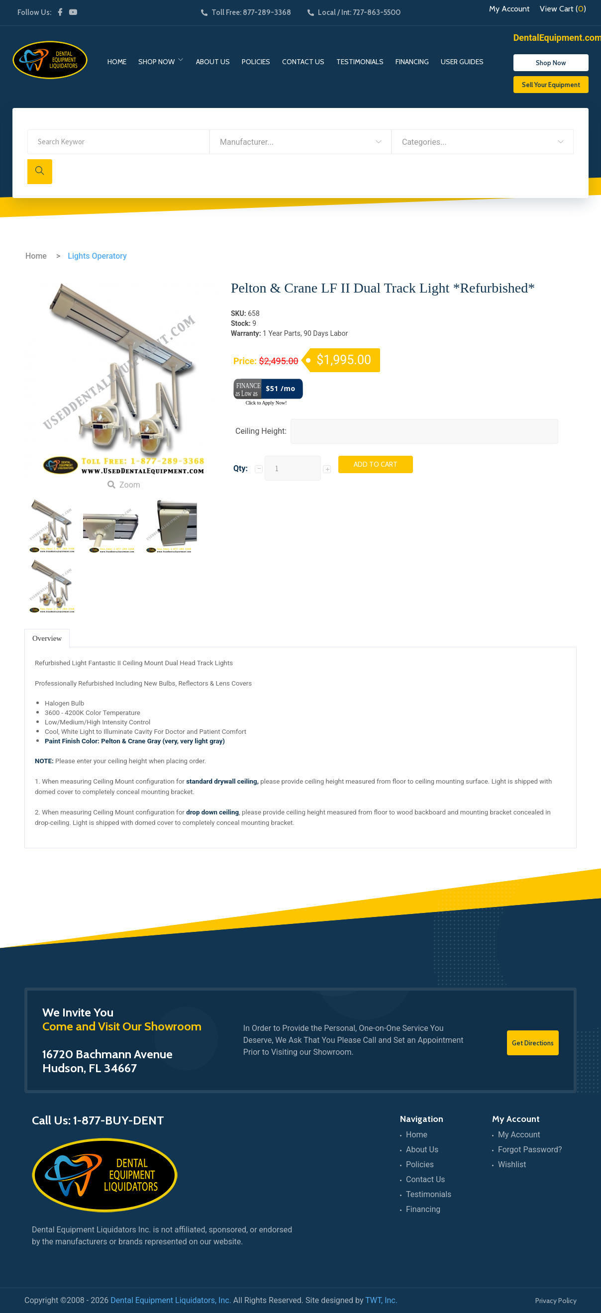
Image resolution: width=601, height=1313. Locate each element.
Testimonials (360, 61)
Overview (47, 638)
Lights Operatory (97, 256)
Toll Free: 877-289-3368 (246, 12)
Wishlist (512, 1164)
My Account (509, 8)
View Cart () (563, 8)
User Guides (462, 61)
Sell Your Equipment (551, 85)
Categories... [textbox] (424, 142)
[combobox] (300, 141)
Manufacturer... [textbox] (247, 142)
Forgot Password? (530, 1149)
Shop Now (156, 61)
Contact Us (303, 61)
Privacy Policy (556, 1300)
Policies (256, 61)
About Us (213, 61)
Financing (412, 61)
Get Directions (533, 1043)
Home (116, 61)
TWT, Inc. (381, 1300)
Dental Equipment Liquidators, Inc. (170, 1300)
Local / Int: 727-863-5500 (354, 12)
